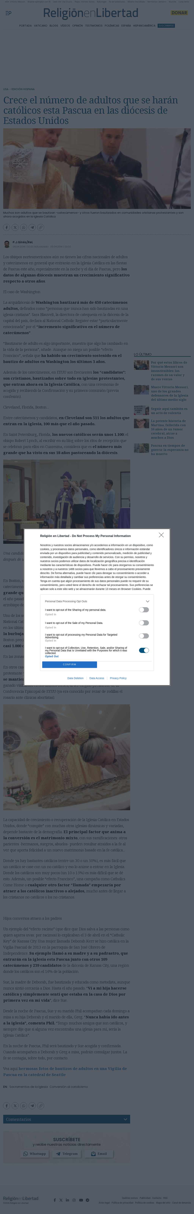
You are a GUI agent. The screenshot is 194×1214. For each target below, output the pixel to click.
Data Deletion (75, 678)
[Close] (162, 536)
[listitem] (97, 601)
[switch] (144, 609)
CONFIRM (70, 664)
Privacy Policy (118, 678)
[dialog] (97, 607)
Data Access (96, 678)
